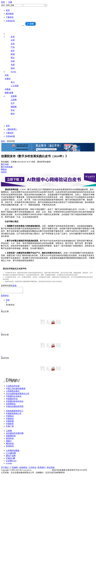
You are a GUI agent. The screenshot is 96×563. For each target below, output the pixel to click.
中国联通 (10, 422)
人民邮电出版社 (13, 392)
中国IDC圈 (10, 459)
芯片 (13, 103)
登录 (3, 2)
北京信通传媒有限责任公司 (17, 395)
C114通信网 (11, 454)
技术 (13, 51)
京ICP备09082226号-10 (42, 471)
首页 (8, 10)
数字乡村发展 (7, 167)
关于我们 (5, 469)
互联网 (14, 96)
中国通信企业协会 (14, 397)
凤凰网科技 (11, 437)
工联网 (14, 100)
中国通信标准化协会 (15, 402)
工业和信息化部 (13, 387)
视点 (13, 58)
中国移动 (10, 420)
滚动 (13, 68)
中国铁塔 (10, 425)
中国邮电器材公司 (13, 414)
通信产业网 (11, 457)
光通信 (7, 79)
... (1, 310)
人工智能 (15, 86)
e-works (9, 464)
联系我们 (41, 469)
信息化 (4, 172)
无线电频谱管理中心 (14, 412)
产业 (13, 47)
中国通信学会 (12, 400)
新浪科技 (10, 439)
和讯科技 (10, 447)
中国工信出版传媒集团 (15, 390)
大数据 (7, 89)
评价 (8, 301)
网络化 (4, 169)
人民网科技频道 (12, 452)
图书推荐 (10, 14)
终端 (13, 54)
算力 (13, 82)
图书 (13, 114)
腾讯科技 (10, 445)
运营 (13, 40)
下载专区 (10, 17)
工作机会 (32, 469)
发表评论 (5, 297)
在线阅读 (23, 469)
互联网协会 (11, 405)
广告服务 (14, 469)
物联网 (14, 107)
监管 (13, 37)
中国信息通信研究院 (15, 407)
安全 (13, 110)
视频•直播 (9, 93)
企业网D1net (11, 462)
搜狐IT (9, 442)
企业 (13, 44)
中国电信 (10, 417)
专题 (13, 65)
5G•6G (13, 72)
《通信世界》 (12, 129)
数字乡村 (5, 164)
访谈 (13, 61)
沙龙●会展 (10, 136)
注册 (10, 2)
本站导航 (51, 469)
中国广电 (10, 427)
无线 (7, 75)
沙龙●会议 (10, 21)
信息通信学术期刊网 (15, 434)
